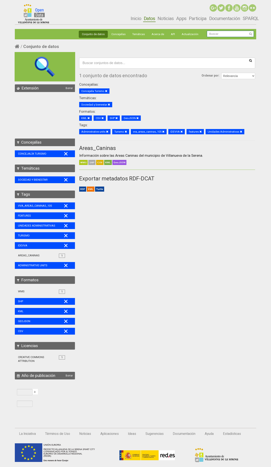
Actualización (190, 34)
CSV (99, 162)
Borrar (69, 88)
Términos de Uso (57, 434)
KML (108, 162)
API (173, 34)
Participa (197, 18)
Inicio (136, 18)
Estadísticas (232, 434)
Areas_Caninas (97, 148)
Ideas (132, 434)
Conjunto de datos (93, 34)
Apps (181, 18)
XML (90, 189)
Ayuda (209, 434)
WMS (83, 162)
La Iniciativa (27, 434)
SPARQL (251, 18)
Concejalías (118, 34)
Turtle (99, 189)
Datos (149, 18)
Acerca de (158, 34)
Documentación (224, 18)
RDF (82, 189)
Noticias (166, 18)
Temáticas (138, 34)
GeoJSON (119, 162)
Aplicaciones (109, 434)
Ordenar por (210, 75)
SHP (91, 162)
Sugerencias (154, 434)
